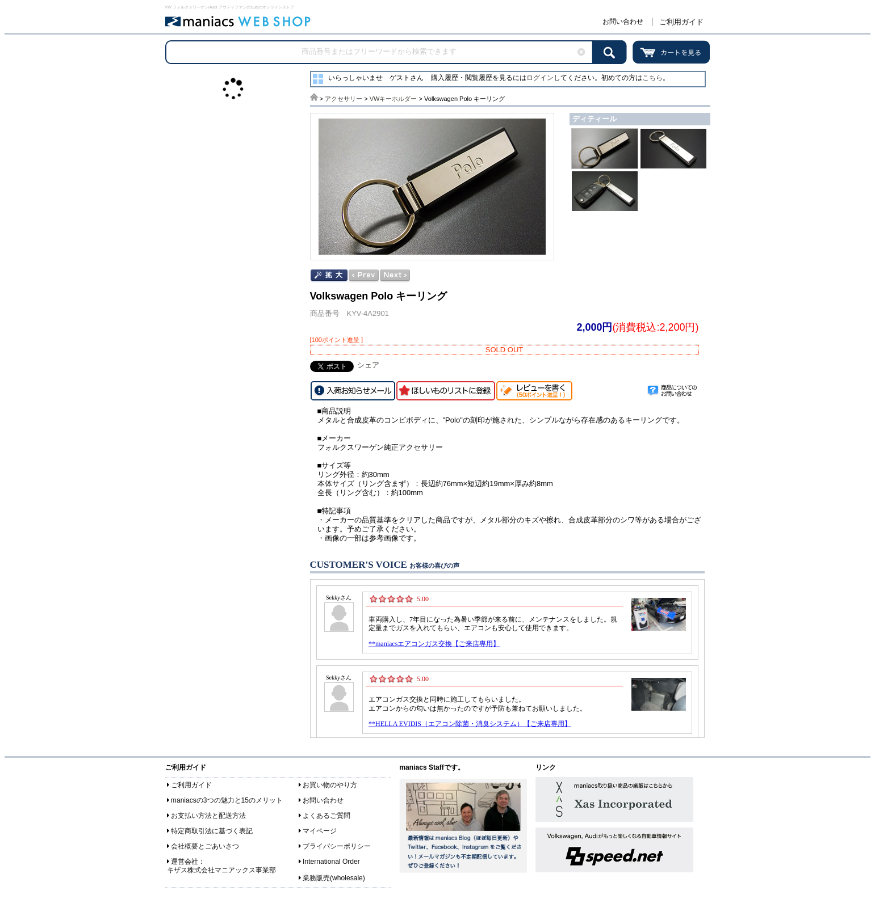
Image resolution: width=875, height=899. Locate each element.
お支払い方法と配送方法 (208, 816)
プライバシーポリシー (337, 846)
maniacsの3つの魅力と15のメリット (227, 800)
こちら (652, 78)
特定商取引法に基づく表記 (212, 831)
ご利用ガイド (681, 22)
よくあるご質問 (326, 816)
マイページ (320, 831)
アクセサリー (343, 98)
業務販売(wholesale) (334, 878)
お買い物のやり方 (330, 785)
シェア (368, 365)
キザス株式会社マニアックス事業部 (221, 870)
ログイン (540, 78)
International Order (331, 862)
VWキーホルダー (393, 98)
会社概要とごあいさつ (205, 846)
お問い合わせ (622, 22)
